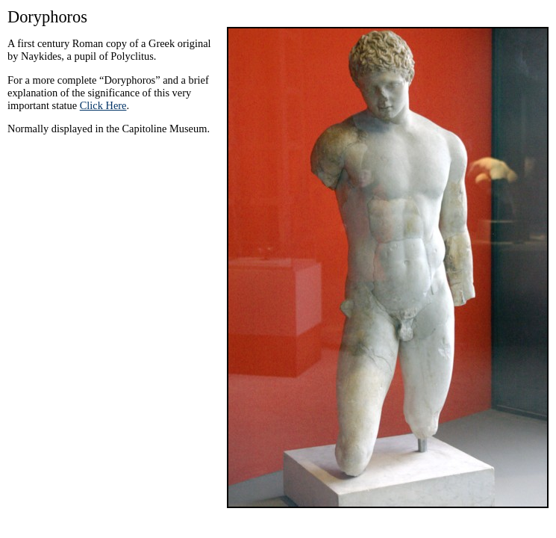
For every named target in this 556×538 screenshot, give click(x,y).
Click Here (103, 105)
